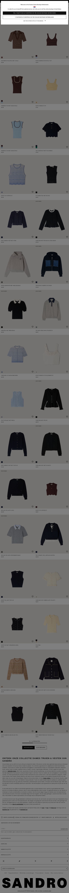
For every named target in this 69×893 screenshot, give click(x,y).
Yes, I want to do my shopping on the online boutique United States (34, 13)
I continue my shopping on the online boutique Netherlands (34, 17)
